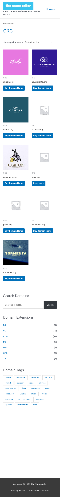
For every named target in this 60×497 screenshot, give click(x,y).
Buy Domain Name (14, 88)
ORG (5, 353)
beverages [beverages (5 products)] (35, 377)
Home (6, 23)
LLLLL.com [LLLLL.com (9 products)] (9, 394)
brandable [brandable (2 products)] (48, 377)
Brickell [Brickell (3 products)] (8, 383)
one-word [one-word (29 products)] (9, 399)
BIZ (4, 325)
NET (5, 347)
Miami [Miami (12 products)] (33, 394)
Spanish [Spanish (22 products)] (8, 405)
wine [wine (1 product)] (35, 405)
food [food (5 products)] (24, 388)
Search (50, 304)
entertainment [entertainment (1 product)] (10, 388)
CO (4, 330)
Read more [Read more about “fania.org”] (38, 183)
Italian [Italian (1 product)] (47, 388)
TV (4, 358)
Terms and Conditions (38, 490)
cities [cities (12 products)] (31, 383)
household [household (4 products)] (35, 388)
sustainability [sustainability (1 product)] (22, 405)
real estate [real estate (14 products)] (40, 399)
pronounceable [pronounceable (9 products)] (24, 399)
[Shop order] (38, 42)
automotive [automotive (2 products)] (20, 377)
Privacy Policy (18, 490)
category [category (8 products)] (20, 383)
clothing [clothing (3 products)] (42, 383)
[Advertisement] (30, 444)
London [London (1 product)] (23, 394)
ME (4, 342)
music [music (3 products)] (44, 394)
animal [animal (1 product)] (8, 377)
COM (5, 336)
